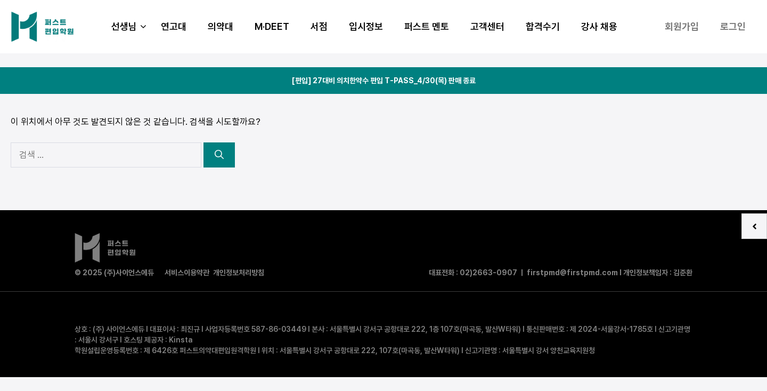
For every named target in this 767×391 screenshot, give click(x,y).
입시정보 (366, 26)
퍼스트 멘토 (426, 26)
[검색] (219, 155)
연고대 (173, 26)
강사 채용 (599, 26)
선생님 (130, 27)
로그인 (733, 26)
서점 (319, 26)
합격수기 (543, 26)
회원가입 (682, 26)
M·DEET (272, 26)
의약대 (220, 26)
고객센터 (487, 26)
